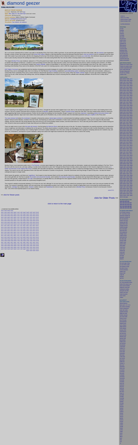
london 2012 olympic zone (125, 284)
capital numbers (123, 235)
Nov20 (34, 220)
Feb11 (5, 235)
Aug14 (24, 230)
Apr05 (12, 245)
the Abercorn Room (51, 126)
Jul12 (21, 234)
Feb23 (5, 215)
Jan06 (2, 244)
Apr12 (12, 234)
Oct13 (31, 232)
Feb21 (5, 219)
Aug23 (24, 215)
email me (123, 16)
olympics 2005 (123, 240)
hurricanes (122, 376)
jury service (122, 358)
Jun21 (18, 219)
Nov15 (34, 229)
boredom (122, 276)
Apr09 (12, 239)
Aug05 (24, 245)
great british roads (124, 223)
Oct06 (31, 244)
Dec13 (37, 232)
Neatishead (49, 187)
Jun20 (18, 220)
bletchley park (123, 336)
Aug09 (24, 239)
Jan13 (2, 232)
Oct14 (31, 230)
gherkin (121, 418)
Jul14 (21, 230)
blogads (121, 409)
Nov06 (34, 244)
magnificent (31, 175)
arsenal (121, 414)
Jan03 (2, 248)
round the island (123, 48)
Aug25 (24, 212)
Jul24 (21, 214)
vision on (122, 393)
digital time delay (123, 313)
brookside (122, 380)
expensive (84, 113)
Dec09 (37, 239)
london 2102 (122, 273)
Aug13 (24, 232)
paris (121, 438)
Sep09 (27, 239)
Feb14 (5, 230)
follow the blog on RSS (125, 21)
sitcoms (121, 416)
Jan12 (2, 234)
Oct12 (31, 234)
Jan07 (2, 242)
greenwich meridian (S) (125, 217)
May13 (15, 232)
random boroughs (123, 227)
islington (122, 401)
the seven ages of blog (125, 263)
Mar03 (8, 248)
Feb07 (5, 242)
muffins (121, 423)
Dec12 (37, 234)
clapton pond (122, 341)
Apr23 (12, 215)
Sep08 (27, 240)
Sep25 (27, 212)
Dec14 (37, 230)
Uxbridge (14, 187)
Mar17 (8, 225)
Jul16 (21, 227)
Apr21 (12, 219)
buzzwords (122, 378)
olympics (122, 330)
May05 (15, 245)
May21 (15, 219)
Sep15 (27, 229)
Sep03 (27, 248)
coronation (122, 370)
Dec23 (37, 215)
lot (120, 439)
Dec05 (37, 245)
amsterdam (122, 353)
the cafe (30, 178)
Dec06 (37, 244)
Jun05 (18, 245)
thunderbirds (122, 345)
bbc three (122, 391)
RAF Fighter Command (11, 69)
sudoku (121, 424)
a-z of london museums (125, 212)
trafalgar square (123, 233)
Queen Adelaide (40, 64)
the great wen (123, 38)
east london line (123, 237)
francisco (124, 343)
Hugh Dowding (53, 71)
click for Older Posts (104, 198)
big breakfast (122, 340)
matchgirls (122, 375)
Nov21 (34, 219)
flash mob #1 (122, 305)
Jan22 (2, 217)
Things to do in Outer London (126, 64)
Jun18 (18, 224)
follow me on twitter (125, 17)
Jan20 (2, 220)
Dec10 (37, 237)
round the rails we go (124, 58)
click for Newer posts (11, 195)
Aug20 (24, 220)
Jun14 (18, 230)
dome (121, 434)
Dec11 (37, 235)
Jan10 (2, 237)
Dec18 (37, 224)
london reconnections (124, 60)
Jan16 (2, 227)
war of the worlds (123, 316)
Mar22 (8, 217)
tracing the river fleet (124, 290)
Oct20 (31, 220)
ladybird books (123, 323)
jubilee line (122, 361)
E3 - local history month (125, 213)
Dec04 (37, 247)
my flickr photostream (125, 24)
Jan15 (2, 229)
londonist (122, 33)
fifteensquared (123, 45)
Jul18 (21, 224)
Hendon (31, 187)
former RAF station (39, 54)
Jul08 (21, 240)
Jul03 (21, 248)
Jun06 (18, 244)
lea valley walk (123, 238)
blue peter (122, 373)
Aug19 (24, 222)
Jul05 (21, 245)
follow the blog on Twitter (126, 19)
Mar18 (8, 224)
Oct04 (31, 247)
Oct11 (31, 235)
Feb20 (5, 220)
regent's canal (123, 242)
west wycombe (123, 335)
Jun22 (18, 217)
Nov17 (34, 225)
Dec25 (37, 212)
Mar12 (8, 234)
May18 (15, 224)
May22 (15, 217)
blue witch (122, 36)
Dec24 (37, 214)
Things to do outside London (126, 66)
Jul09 (21, 239)
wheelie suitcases (123, 315)
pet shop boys (123, 333)
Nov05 (34, 245)
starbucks (122, 385)
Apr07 (12, 242)
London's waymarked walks (126, 67)
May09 (15, 239)
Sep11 (27, 235)
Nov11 (34, 235)
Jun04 (18, 247)
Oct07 (31, 242)
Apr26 (12, 210)
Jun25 (18, 212)
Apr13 (12, 232)
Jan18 (2, 224)
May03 (15, 248)
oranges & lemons (124, 225)
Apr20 (12, 220)
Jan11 (2, 235)
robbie (121, 431)
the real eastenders (124, 218)
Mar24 (8, 214)
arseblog (122, 30)
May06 (15, 244)
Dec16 (37, 227)
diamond (122, 303)
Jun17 (18, 225)
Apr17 (12, 225)
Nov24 (34, 214)
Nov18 (34, 224)
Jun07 (18, 242)
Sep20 (27, 220)
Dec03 (37, 248)
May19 (15, 222)
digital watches (123, 326)
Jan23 (2, 215)
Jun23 (18, 215)
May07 (15, 242)
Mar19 (8, 222)
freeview (122, 406)
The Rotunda (35, 165)
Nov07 (34, 242)
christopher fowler (124, 51)
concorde (122, 398)
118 (121, 441)
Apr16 (12, 227)
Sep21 (27, 219)
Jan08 (2, 240)
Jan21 (2, 219)
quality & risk (122, 271)
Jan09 (2, 239)
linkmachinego (123, 46)
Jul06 (21, 244)
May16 (15, 227)
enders (123, 350)
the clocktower (26, 118)
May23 (15, 215)
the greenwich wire (124, 56)
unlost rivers (122, 247)
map (24, 11)
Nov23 (34, 215)
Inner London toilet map (125, 69)
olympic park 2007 (124, 222)
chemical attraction (124, 269)
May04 (15, 247)
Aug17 (24, 225)
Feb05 (5, 245)
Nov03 (34, 248)
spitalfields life (123, 43)
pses (122, 411)
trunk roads (122, 351)
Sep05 (27, 245)
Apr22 (12, 217)
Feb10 (5, 237)
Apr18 (12, 224)
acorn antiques (123, 325)
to (121, 439)
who (124, 368)
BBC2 (121, 436)
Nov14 (34, 230)
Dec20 (37, 220)
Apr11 (12, 235)
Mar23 (8, 215)
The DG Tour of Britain (124, 72)
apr (120, 278)
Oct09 (31, 239)
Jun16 (18, 227)
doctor (121, 368)
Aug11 (24, 235)
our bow (121, 28)
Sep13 (27, 232)
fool (123, 278)
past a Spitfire (91, 114)
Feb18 (5, 224)
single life (122, 274)
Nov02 (34, 250)
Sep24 (27, 214)
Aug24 (24, 214)
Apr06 (12, 244)
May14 (15, 230)
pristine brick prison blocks (101, 113)
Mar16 (8, 227)
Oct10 (31, 237)
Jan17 (2, 225)
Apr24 (12, 214)
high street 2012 (123, 230)
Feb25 (5, 212)
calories (121, 419)
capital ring (122, 253)
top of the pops (123, 320)
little (121, 355)
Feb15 (5, 229)
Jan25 (2, 212)
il (121, 278)
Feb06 (5, 244)
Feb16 (5, 227)
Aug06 (24, 244)
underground (126, 308)
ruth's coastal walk (124, 55)
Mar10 (8, 237)
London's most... (123, 74)
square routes (123, 243)
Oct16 (31, 227)
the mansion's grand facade (67, 177)
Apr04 (12, 247)
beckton (121, 408)
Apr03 (12, 248)
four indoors (15, 22)
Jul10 (21, 237)
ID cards (122, 403)
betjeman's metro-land (124, 287)
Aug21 (24, 219)
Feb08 (5, 240)
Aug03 (24, 248)
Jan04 (2, 247)
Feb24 (5, 214)
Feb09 (5, 239)
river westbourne (123, 232)
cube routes (122, 248)
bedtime (121, 404)
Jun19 (18, 222)
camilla (121, 426)
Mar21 (8, 219)
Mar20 (8, 220)
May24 (15, 214)
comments (122, 371)
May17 (15, 225)
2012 (125, 330)
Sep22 (27, 217)
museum (35, 126)
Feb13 (5, 232)
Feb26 (5, 210)
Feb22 (5, 217)
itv (120, 443)
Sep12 (27, 234)
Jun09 (18, 239)
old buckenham (123, 321)
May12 (15, 234)
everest (121, 421)
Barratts (46, 111)
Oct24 (31, 214)
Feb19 (5, 222)
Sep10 (27, 237)
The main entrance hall (11, 118)
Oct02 (31, 250)
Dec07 (37, 242)
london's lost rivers (124, 220)
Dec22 (37, 217)
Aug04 (24, 247)
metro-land (122, 252)
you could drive (86, 56)
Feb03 (5, 248)
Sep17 (27, 225)
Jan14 (2, 230)
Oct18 (31, 224)
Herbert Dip (122, 250)
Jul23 (21, 215)
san (121, 343)
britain (123, 355)
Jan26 (2, 210)
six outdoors (23, 22)
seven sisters (123, 295)
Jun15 (18, 229)
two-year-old (28, 126)
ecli (120, 411)
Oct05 (31, 245)
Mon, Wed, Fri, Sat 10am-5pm (17, 13)
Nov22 (34, 217)
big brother (122, 360)
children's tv (122, 348)
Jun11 (18, 235)
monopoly (122, 381)
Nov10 (34, 237)
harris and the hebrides (125, 285)
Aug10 (24, 237)
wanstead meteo (123, 50)
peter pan (122, 383)
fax (122, 429)
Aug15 (24, 229)
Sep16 (27, 227)
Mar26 (8, 210)
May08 (15, 240)
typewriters (122, 366)
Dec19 (37, 222)
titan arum (122, 365)
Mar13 (8, 232)
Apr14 (12, 230)
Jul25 (21, 212)
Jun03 (18, 248)
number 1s (122, 363)
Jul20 (21, 220)
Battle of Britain (80, 72)
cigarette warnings (124, 311)
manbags (122, 389)
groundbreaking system (72, 71)
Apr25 (12, 212)
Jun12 (18, 234)
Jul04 (21, 247)
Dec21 (37, 219)
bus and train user (124, 53)
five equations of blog (124, 266)
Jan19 (2, 222)
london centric (123, 40)
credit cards (122, 356)
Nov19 (34, 222)
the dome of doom (124, 268)
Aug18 (24, 224)
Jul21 (21, 219)
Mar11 (8, 235)
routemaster (122, 346)
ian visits (122, 31)
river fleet (122, 255)
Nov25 (34, 212)
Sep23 (27, 215)
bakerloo (122, 258)
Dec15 (37, 229)
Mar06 (8, 244)
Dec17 (37, 225)
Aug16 (24, 227)
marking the (122, 289)
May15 (15, 229)
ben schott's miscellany (125, 306)
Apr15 (12, 229)
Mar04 (8, 247)
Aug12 (24, 234)
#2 (126, 305)
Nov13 (34, 232)
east (121, 350)
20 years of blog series (125, 71)
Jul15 (21, 229)
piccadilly (122, 257)
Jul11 (21, 235)
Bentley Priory (16, 61)
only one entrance (89, 54)
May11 (15, 235)
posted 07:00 (111, 190)
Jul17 (21, 225)
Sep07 (27, 242)
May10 (15, 237)
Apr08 (12, 240)
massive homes (70, 111)
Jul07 (21, 242)
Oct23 (31, 215)
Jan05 (2, 245)
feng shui (122, 386)
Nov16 (34, 227)
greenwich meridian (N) (125, 215)
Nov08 (34, 240)
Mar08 (8, 240)
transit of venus (123, 318)
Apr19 (12, 222)
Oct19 (31, 222)
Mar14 (8, 230)
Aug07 (24, 242)
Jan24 (2, 214)
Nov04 (34, 247)
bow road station (123, 228)
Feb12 (5, 234)
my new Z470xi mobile (124, 264)
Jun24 (18, 214)
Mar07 (8, 242)
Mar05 (8, 245)
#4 (129, 305)
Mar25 (8, 212)
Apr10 (12, 237)
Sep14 (27, 230)
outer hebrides (123, 328)
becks (121, 433)
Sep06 (27, 244)
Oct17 (31, 225)
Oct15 (31, 229)
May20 (15, 220)
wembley (122, 399)
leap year (122, 388)
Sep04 (27, 247)
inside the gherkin (123, 294)
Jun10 (18, 237)
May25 (15, 212)
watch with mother (124, 310)
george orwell (123, 338)
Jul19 (21, 222)
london (121, 308)
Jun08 (18, 240)
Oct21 (31, 219)
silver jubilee (122, 245)
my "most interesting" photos (126, 282)
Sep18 (27, 224)
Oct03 (31, 248)
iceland (121, 297)
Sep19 (27, 222)
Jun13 (18, 232)
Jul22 (21, 217)
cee (121, 429)
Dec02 (37, 250)
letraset (121, 413)
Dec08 (37, 240)
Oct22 (31, 217)
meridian (127, 289)
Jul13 (21, 232)
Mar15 (8, 229)
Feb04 (5, 247)
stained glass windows (55, 118)
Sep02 (27, 250)
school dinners (123, 331)
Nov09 (34, 239)
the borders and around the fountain (40, 177)
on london (122, 35)
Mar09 (8, 239)
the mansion (100, 52)
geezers (125, 303)
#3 (128, 305)
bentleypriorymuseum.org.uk (18, 19)
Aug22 (24, 217)
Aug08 (24, 240)
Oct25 (31, 212)
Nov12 (34, 234)
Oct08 (31, 240)
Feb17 (5, 225)
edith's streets (123, 41)
